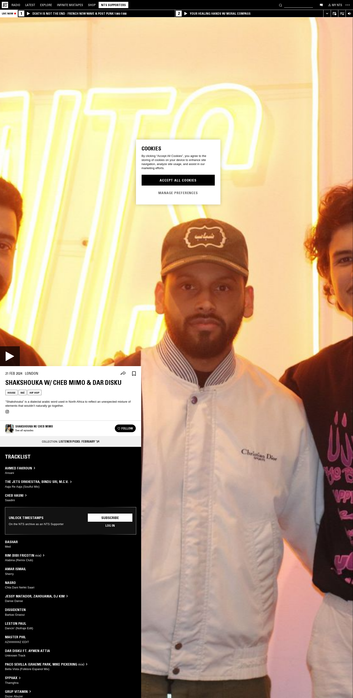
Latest (30, 5)
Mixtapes (70, 5)
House (11, 392)
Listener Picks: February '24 (79, 441)
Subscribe (110, 517)
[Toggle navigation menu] (347, 5)
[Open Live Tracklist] (342, 13)
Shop (92, 5)
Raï (22, 392)
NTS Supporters (113, 5)
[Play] (10, 356)
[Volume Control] (349, 13)
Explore (46, 5)
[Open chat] (321, 4)
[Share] (123, 373)
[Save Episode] (134, 373)
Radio (15, 5)
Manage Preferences (178, 193)
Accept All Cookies (178, 180)
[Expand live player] (327, 13)
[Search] (280, 5)
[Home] (5, 5)
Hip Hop (34, 392)
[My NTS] (335, 5)
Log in (110, 526)
